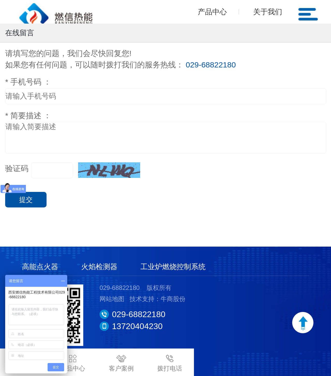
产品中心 (212, 12)
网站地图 (112, 298)
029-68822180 (138, 314)
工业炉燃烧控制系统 (173, 267)
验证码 (16, 168)
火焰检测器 (99, 267)
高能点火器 (40, 267)
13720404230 (137, 326)
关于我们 (267, 12)
